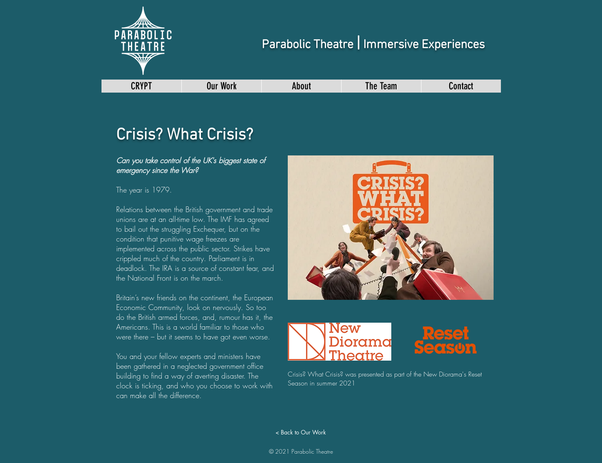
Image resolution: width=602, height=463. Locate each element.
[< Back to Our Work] (301, 432)
